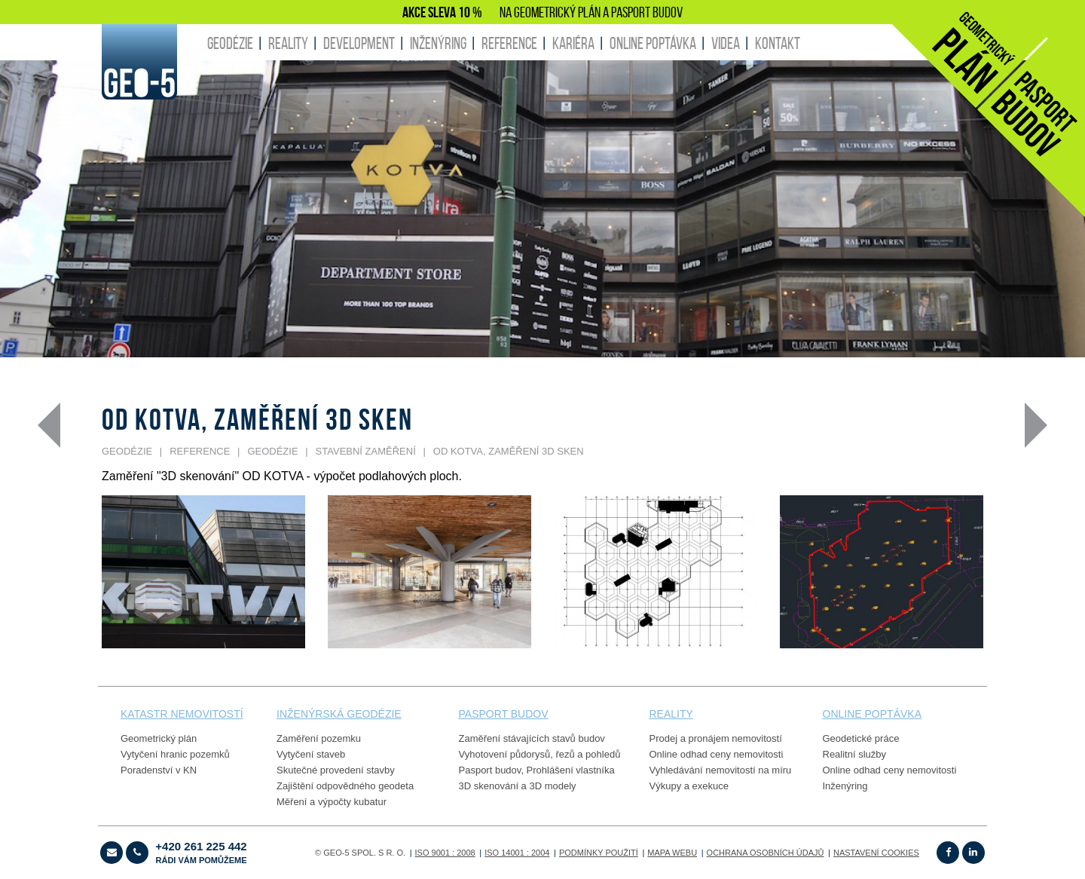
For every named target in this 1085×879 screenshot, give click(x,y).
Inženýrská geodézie (339, 714)
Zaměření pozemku (319, 738)
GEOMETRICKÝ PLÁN (557, 12)
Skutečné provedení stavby (336, 770)
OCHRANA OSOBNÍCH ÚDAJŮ (765, 852)
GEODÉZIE (230, 43)
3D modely (552, 786)
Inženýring (845, 786)
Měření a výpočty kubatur (332, 801)
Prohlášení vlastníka (571, 770)
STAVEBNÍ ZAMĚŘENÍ (366, 451)
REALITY (288, 43)
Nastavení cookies (876, 852)
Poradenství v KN (159, 770)
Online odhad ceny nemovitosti (716, 754)
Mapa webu (672, 852)
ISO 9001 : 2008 (445, 852)
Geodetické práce (861, 738)
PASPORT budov (504, 714)
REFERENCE (509, 43)
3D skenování (489, 786)
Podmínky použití (598, 852)
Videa (725, 43)
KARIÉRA (573, 43)
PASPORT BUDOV (647, 12)
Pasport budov (490, 770)
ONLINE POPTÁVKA (653, 43)
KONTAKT (777, 43)
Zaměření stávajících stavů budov (532, 738)
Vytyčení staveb (311, 754)
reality (671, 714)
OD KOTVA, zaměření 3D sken (508, 451)
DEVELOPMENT (359, 43)
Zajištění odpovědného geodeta (345, 786)
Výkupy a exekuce (689, 786)
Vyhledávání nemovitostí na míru (720, 770)
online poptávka (872, 714)
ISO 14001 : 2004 (516, 852)
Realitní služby (855, 754)
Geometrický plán (159, 738)
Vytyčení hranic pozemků (175, 754)
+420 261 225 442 (200, 852)
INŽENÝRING (438, 43)
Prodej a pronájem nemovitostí (715, 738)
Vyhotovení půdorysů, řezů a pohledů (540, 754)
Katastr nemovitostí (182, 714)
